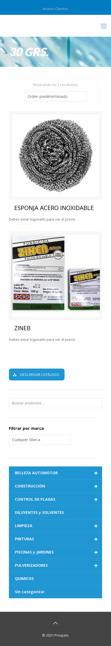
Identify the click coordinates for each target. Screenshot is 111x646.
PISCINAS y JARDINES (58, 552)
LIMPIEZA (58, 525)
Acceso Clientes (55, 8)
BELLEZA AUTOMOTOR (58, 472)
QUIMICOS (24, 578)
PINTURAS (58, 538)
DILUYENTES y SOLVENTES (39, 512)
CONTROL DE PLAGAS (58, 499)
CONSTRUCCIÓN (58, 486)
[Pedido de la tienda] (56, 96)
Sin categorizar (30, 591)
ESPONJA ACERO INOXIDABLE (54, 208)
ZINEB (22, 328)
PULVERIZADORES (58, 565)
